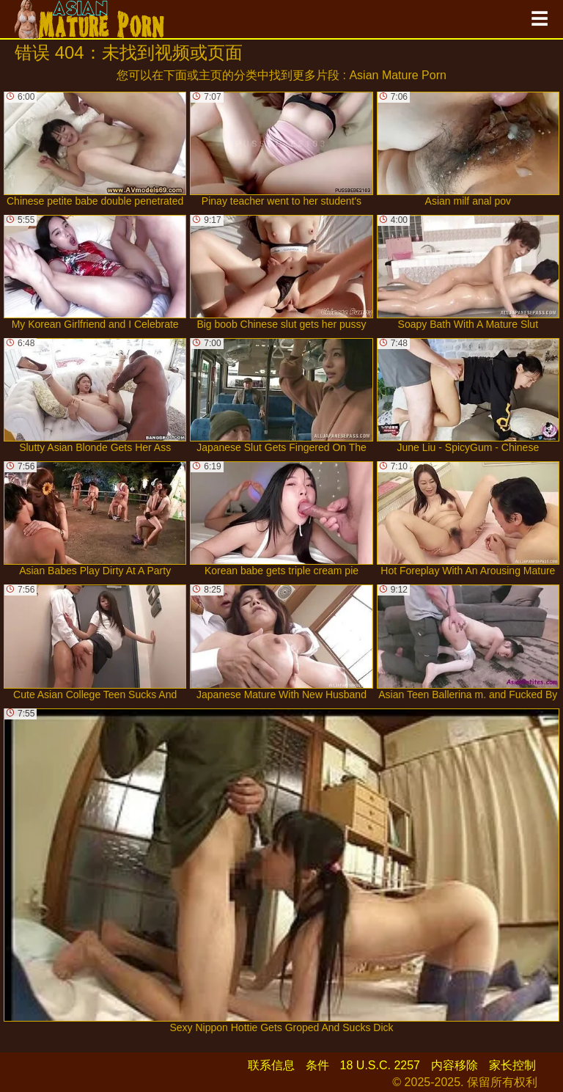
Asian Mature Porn (397, 75)
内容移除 (454, 1065)
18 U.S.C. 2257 (380, 1065)
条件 (317, 1065)
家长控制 (512, 1065)
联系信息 (271, 1065)
